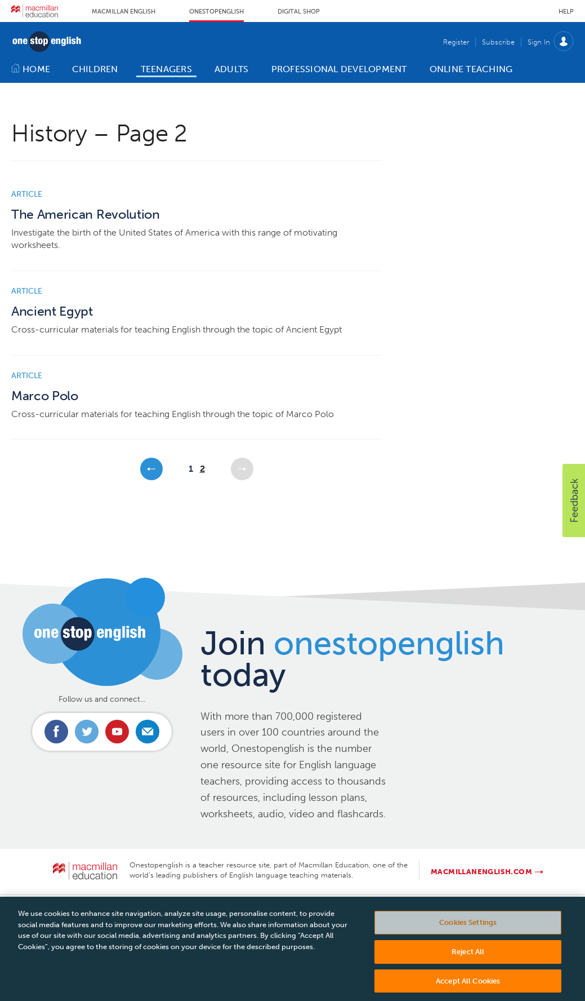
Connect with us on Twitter (87, 732)
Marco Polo (44, 396)
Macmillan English (123, 11)
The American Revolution (85, 214)
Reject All (468, 957)
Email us (147, 732)
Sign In (539, 42)
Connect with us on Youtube (117, 732)
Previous (151, 469)
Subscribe (498, 42)
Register (456, 42)
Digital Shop (299, 11)
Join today (352, 658)
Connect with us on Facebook (56, 732)
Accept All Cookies (468, 986)
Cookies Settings (468, 927)
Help (566, 11)
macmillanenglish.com (481, 871)
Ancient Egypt (52, 311)
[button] (573, 500)
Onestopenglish (216, 11)
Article (26, 194)
